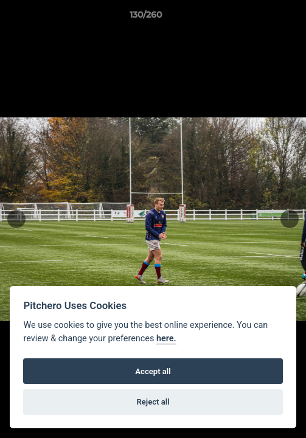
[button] (262, 17)
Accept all (152, 371)
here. (166, 338)
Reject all (152, 401)
